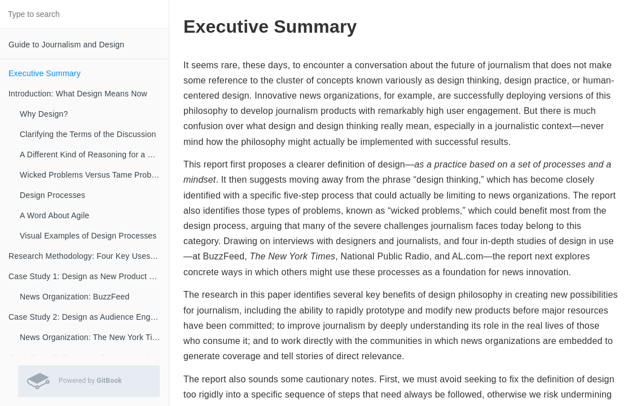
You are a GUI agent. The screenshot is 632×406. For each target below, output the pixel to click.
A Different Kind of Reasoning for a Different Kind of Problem (94, 154)
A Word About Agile (54, 215)
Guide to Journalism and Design (66, 44)
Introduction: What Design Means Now (77, 93)
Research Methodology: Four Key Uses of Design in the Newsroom (88, 256)
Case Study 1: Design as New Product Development (88, 276)
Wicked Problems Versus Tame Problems (94, 174)
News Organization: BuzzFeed (75, 296)
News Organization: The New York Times (94, 337)
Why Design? (44, 113)
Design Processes (52, 195)
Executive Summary (44, 73)
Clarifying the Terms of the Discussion (88, 134)
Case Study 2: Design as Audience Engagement (88, 316)
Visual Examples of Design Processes (88, 235)
